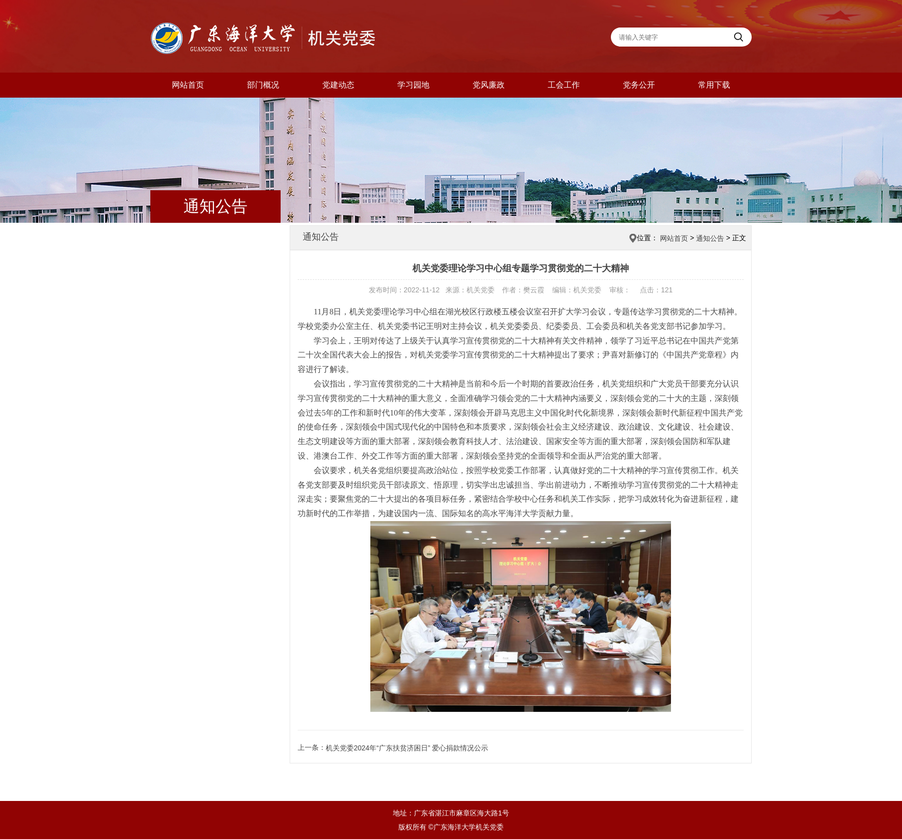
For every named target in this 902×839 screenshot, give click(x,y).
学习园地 (413, 85)
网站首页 (188, 85)
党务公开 (639, 85)
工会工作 (564, 85)
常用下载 (714, 85)
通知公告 (710, 238)
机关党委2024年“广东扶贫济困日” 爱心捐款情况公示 (407, 748)
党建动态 (338, 85)
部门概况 (263, 85)
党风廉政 (489, 85)
